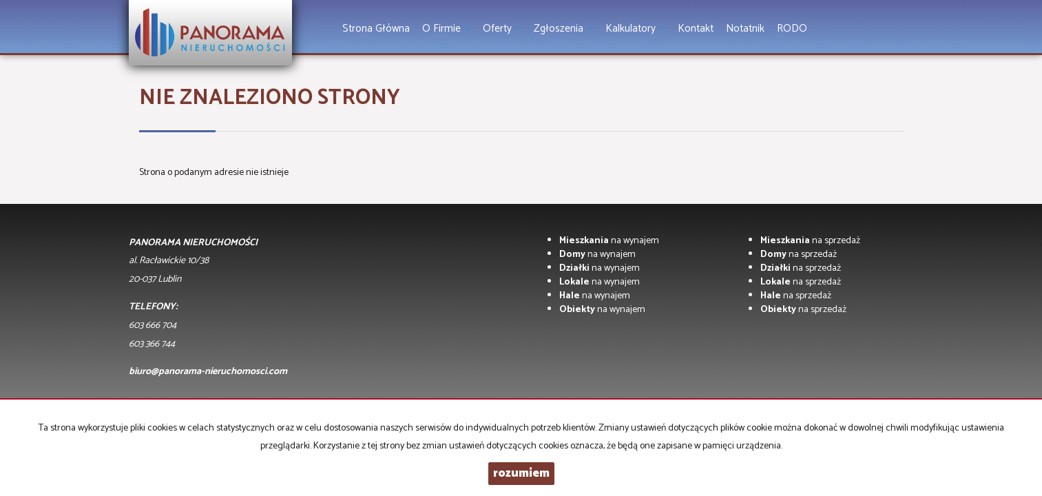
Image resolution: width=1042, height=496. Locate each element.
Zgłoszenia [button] (563, 28)
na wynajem (609, 241)
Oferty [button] (502, 28)
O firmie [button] (446, 28)
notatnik (745, 28)
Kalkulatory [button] (635, 28)
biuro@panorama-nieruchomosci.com (208, 372)
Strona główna (376, 28)
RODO (792, 28)
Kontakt (695, 28)
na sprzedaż (810, 241)
